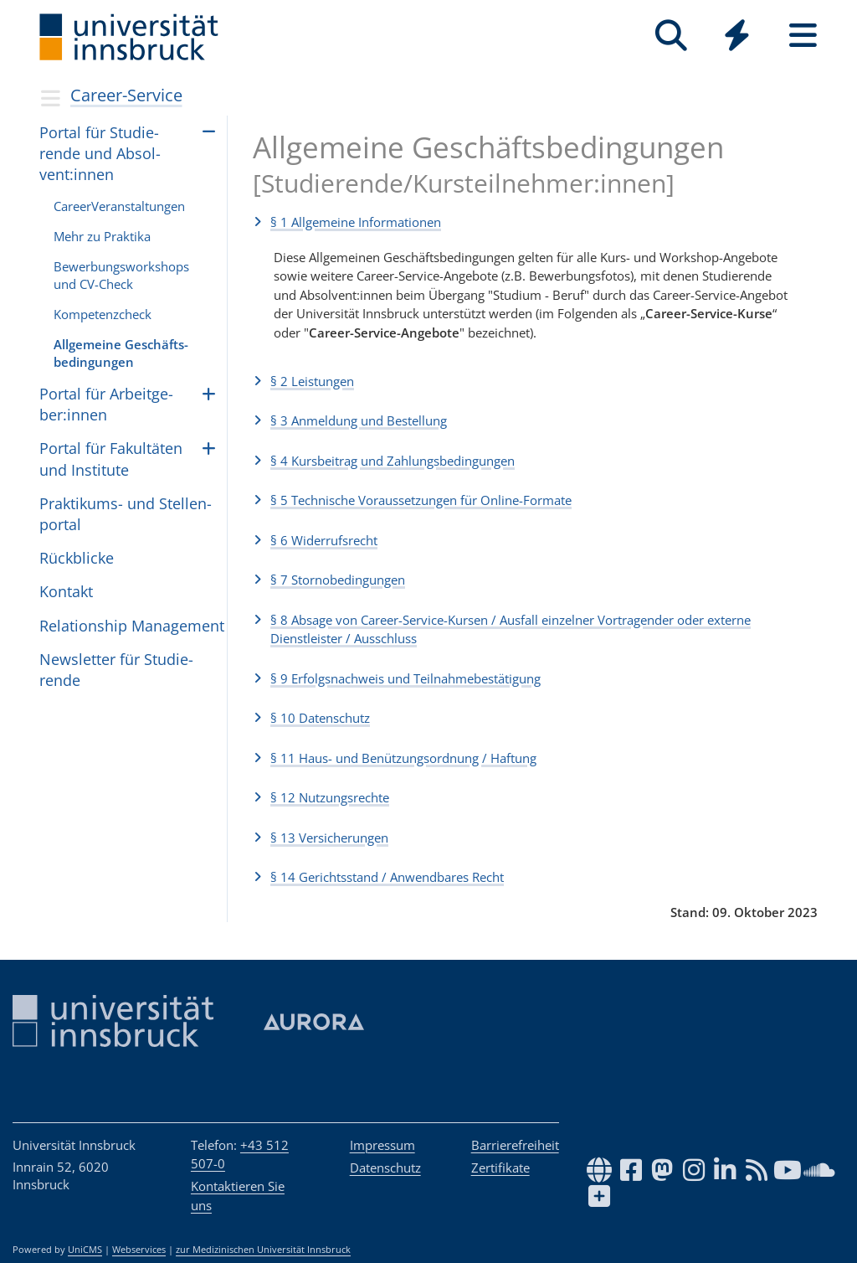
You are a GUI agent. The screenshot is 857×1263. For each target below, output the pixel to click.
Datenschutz (385, 1167)
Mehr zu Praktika (102, 236)
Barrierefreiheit (515, 1145)
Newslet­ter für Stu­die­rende (116, 669)
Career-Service (126, 95)
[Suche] (671, 36)
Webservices (139, 1249)
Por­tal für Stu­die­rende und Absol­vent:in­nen (100, 153)
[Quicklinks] (737, 36)
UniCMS (85, 1249)
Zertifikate (500, 1167)
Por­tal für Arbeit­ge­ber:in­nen (106, 404)
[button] (535, 222)
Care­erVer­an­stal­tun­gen (119, 206)
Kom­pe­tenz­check (102, 314)
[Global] (737, 37)
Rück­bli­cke (76, 558)
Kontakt (66, 591)
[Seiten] (803, 36)
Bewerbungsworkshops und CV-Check (121, 275)
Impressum (382, 1145)
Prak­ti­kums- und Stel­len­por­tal (125, 513)
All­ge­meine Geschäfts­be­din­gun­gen (121, 353)
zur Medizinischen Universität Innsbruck (263, 1249)
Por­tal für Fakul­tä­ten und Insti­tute (110, 458)
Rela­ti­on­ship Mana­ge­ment (131, 626)
